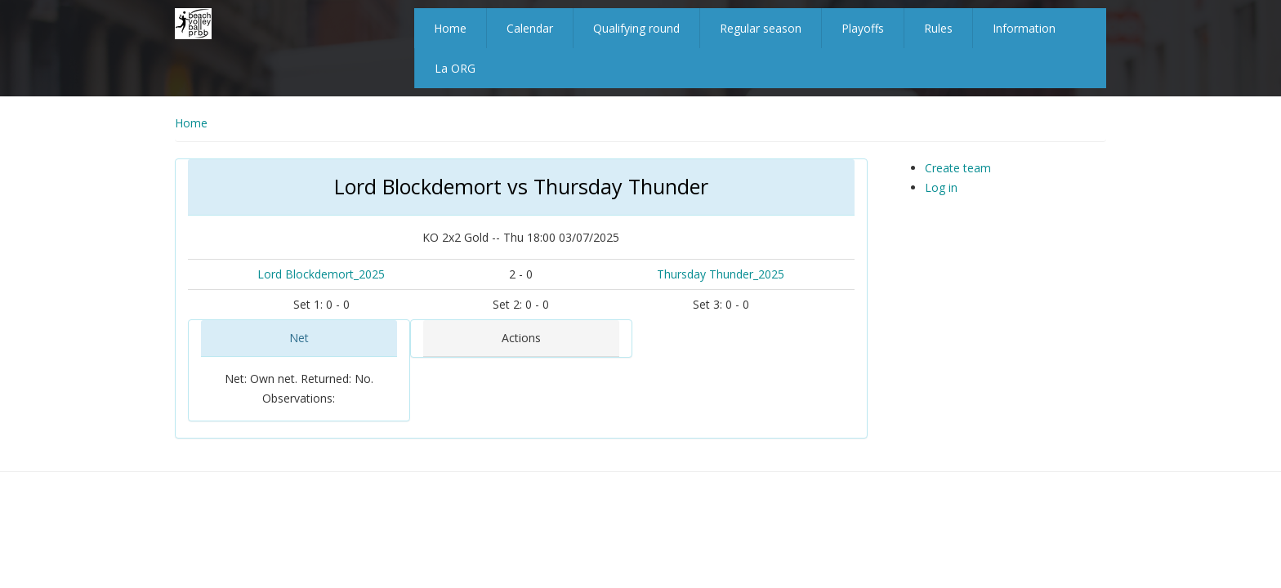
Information (1024, 28)
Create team (958, 168)
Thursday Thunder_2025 (720, 274)
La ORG (455, 68)
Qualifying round (636, 28)
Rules (938, 28)
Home (450, 28)
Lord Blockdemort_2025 (321, 274)
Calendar (530, 28)
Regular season (760, 28)
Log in (941, 187)
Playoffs (862, 28)
